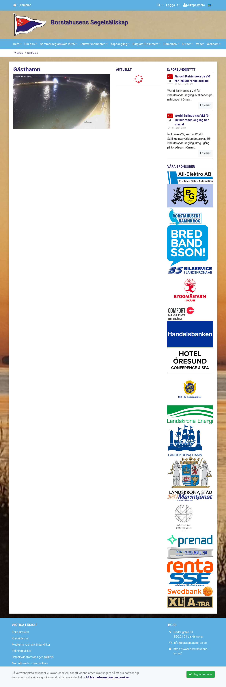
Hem (16, 44)
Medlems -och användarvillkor (31, 644)
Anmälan (25, 5)
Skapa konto (194, 5)
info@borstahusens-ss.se (190, 643)
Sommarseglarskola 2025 (57, 44)
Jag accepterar (200, 674)
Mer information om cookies (30, 663)
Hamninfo (170, 44)
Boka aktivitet (20, 632)
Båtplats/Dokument (145, 44)
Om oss (29, 44)
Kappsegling (119, 44)
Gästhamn (32, 53)
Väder (200, 44)
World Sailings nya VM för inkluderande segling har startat (192, 120)
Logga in (172, 5)
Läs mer (205, 105)
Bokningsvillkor (21, 651)
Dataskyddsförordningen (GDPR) (33, 657)
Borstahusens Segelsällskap (94, 22)
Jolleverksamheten (92, 44)
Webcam (212, 44)
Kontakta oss (20, 638)
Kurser (186, 44)
